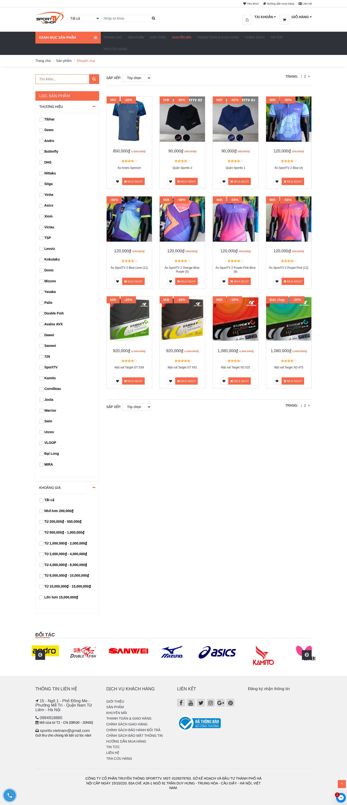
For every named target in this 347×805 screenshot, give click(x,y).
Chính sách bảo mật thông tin (134, 736)
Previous (40, 655)
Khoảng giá (50, 488)
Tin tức (276, 37)
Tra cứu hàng (115, 49)
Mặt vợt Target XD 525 (235, 367)
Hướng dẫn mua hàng (275, 3)
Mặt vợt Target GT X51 (182, 367)
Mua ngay (133, 181)
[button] (259, 17)
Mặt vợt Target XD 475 (288, 367)
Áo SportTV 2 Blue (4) (289, 168)
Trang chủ (112, 37)
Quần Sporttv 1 (235, 168)
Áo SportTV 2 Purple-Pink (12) (288, 267)
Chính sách (255, 37)
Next (307, 655)
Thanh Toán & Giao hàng (218, 37)
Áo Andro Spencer (129, 168)
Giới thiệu (158, 37)
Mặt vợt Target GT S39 (129, 367)
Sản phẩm (136, 37)
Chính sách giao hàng (127, 724)
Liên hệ (304, 3)
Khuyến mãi (181, 37)
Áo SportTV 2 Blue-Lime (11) (129, 267)
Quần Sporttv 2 (182, 168)
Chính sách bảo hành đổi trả (133, 730)
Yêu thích (244, 3)
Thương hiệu (51, 107)
